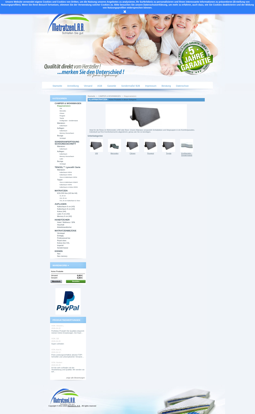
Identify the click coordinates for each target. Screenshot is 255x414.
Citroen (62, 113)
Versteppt (63, 138)
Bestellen (75, 281)
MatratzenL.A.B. (73, 406)
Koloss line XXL (63, 243)
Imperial (60, 245)
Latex (61, 159)
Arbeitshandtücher (64, 227)
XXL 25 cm (63, 198)
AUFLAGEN (60, 204)
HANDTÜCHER (62, 220)
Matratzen (61, 123)
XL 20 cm (63, 196)
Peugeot (62, 116)
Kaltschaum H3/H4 (66, 172)
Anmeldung (73, 86)
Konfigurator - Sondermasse (69, 120)
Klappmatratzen (64, 106)
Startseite (57, 86)
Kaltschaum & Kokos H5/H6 (69, 187)
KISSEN (58, 251)
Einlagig (60, 236)
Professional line (63, 238)
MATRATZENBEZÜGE (65, 230)
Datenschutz (182, 86)
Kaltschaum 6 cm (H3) (66, 206)
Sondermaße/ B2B (130, 86)
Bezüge (60, 136)
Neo (58, 254)
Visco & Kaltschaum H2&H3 (69, 182)
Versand (87, 86)
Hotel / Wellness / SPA (66, 222)
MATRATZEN (61, 190)
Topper (60, 180)
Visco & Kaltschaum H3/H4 (68, 177)
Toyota (62, 118)
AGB (99, 86)
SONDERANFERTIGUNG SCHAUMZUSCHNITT (67, 142)
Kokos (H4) (61, 211)
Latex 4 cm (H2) (63, 214)
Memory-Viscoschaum (67, 133)
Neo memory (62, 256)
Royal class (61, 240)
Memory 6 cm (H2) (64, 216)
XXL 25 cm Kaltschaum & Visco (70, 200)
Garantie (111, 86)
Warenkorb (60, 265)
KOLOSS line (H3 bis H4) (67, 193)
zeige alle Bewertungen (75, 378)
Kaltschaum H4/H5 (66, 175)
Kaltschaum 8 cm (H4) (66, 209)
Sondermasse (62, 248)
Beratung (166, 86)
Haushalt (60, 225)
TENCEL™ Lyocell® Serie (67, 167)
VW (61, 108)
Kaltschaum (63, 126)
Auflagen (60, 128)
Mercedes (63, 111)
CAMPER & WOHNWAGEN (68, 103)
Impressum (150, 86)
